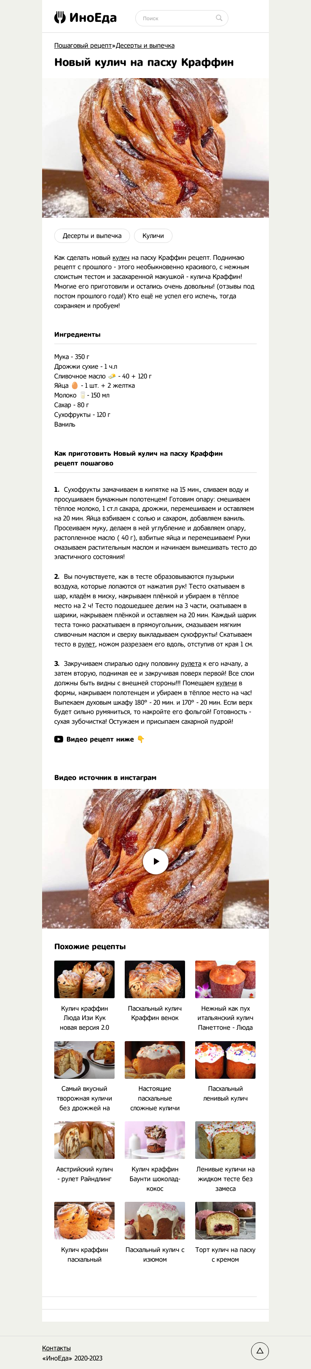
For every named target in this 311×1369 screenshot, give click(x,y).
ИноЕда (85, 17)
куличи (226, 683)
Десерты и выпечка (92, 236)
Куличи (153, 236)
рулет (86, 644)
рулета (191, 663)
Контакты (56, 1348)
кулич (121, 257)
